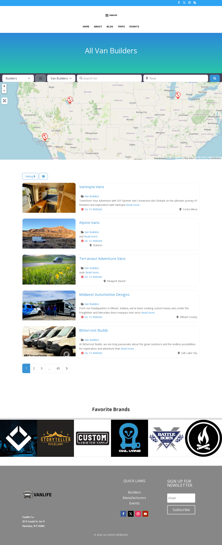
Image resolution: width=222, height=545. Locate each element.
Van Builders (92, 196)
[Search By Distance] (40, 78)
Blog (110, 26)
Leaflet (179, 158)
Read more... (133, 205)
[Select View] (43, 176)
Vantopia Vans (91, 186)
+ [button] (4, 86)
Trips (121, 26)
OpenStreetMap (202, 158)
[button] (26, 198)
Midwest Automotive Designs (104, 294)
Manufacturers (134, 498)
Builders (134, 492)
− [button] (4, 91)
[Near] (175, 78)
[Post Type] (18, 78)
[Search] (215, 78)
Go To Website (93, 209)
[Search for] (109, 78)
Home (86, 26)
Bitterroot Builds (93, 330)
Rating (30, 176)
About (98, 26)
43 (58, 368)
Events (134, 26)
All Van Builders (111, 50)
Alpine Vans (89, 222)
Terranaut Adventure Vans (102, 258)
